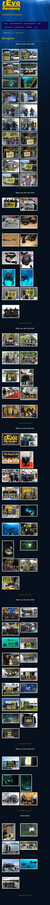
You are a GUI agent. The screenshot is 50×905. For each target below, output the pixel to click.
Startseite (12, 32)
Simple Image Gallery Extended (25, 187)
